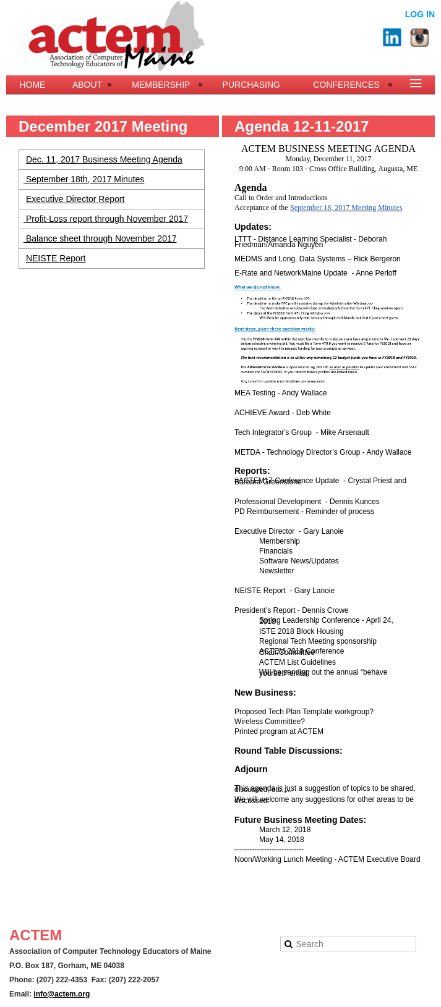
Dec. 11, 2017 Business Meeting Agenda (104, 159)
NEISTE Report (55, 258)
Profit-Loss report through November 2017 (106, 219)
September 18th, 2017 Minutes (84, 179)
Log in (420, 14)
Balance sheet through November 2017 (100, 238)
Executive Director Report (75, 199)
